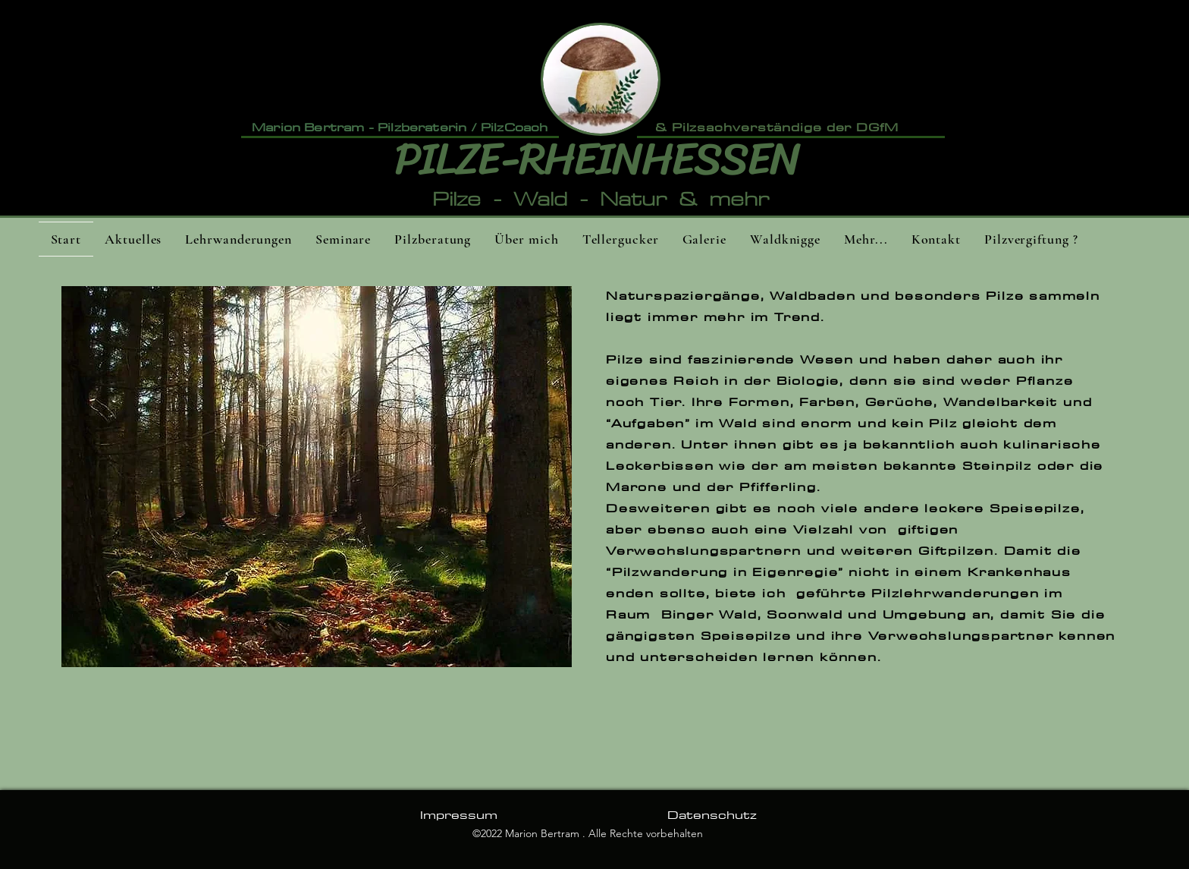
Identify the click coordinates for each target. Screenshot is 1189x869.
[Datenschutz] (711, 815)
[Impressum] (458, 815)
